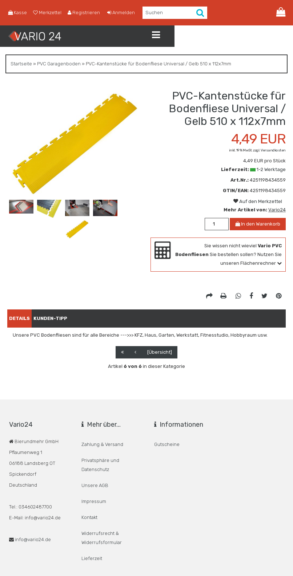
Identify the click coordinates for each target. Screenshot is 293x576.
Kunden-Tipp (61, 317)
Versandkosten (273, 150)
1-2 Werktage (271, 169)
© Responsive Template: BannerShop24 (160, 566)
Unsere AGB (94, 468)
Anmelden (113, 12)
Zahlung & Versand (102, 440)
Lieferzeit (91, 520)
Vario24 (277, 209)
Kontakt (89, 492)
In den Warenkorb (257, 224)
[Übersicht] (159, 350)
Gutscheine (167, 440)
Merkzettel (44, 12)
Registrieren (78, 12)
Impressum (93, 480)
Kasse (16, 12)
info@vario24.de (33, 538)
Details (23, 317)
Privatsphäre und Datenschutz (100, 455)
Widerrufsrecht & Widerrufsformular (101, 506)
